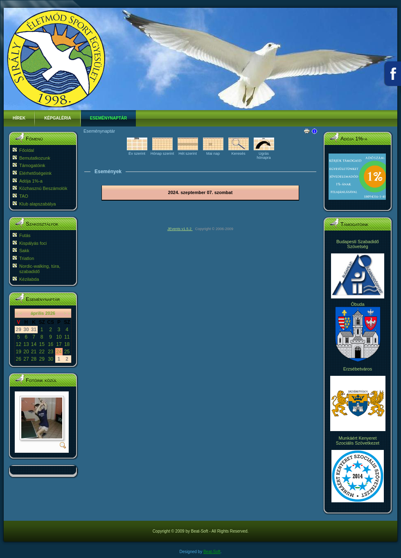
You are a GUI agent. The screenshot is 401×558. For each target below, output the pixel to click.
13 (26, 344)
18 (67, 344)
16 (50, 344)
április (37, 313)
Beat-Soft (212, 551)
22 (41, 352)
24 (58, 352)
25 (67, 352)
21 (33, 352)
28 (33, 359)
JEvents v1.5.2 (180, 229)
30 (50, 359)
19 (18, 352)
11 (67, 337)
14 (33, 344)
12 (18, 344)
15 (41, 344)
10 (58, 337)
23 (50, 352)
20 (26, 352)
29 (41, 359)
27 (26, 359)
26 (18, 359)
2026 (50, 313)
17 (58, 344)
